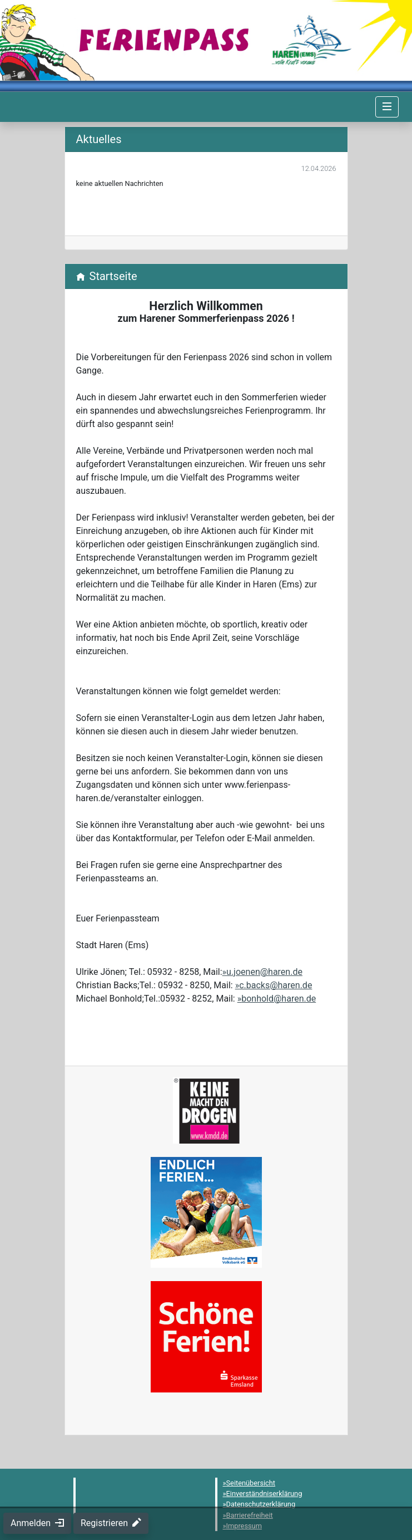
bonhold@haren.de (278, 998)
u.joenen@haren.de (264, 972)
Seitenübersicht (251, 1483)
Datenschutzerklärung (261, 1504)
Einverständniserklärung (264, 1493)
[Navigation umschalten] (387, 106)
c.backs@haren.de (275, 985)
